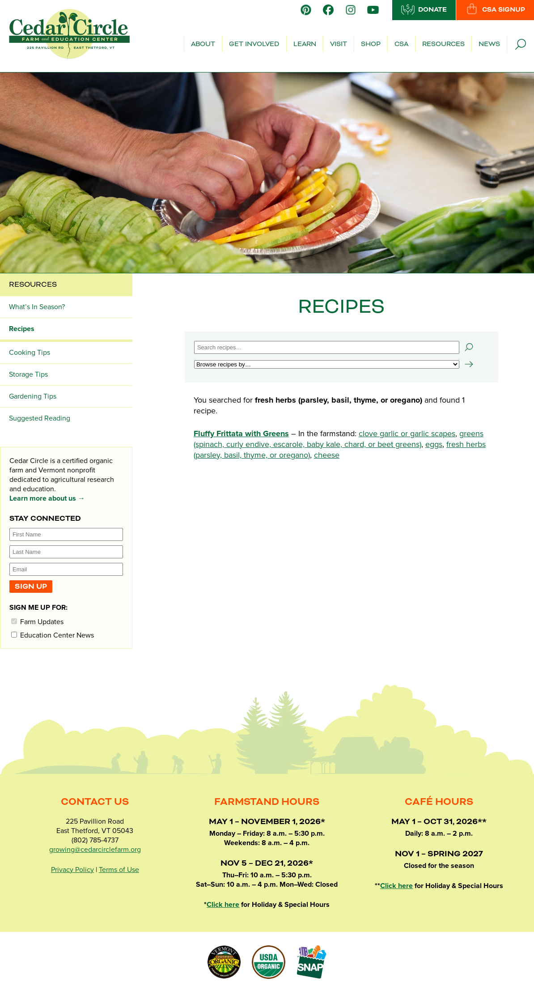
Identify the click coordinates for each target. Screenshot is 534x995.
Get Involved (254, 44)
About (203, 44)
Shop (371, 44)
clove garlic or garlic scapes (407, 433)
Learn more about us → (47, 498)
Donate (424, 9)
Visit (338, 44)
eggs (433, 444)
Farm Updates (37, 621)
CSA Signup (495, 9)
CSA (401, 44)
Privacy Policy (72, 869)
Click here (223, 904)
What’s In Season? (37, 306)
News (489, 44)
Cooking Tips (29, 352)
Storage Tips (28, 374)
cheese (326, 455)
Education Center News (52, 635)
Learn (304, 44)
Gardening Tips (32, 396)
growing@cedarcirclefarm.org (95, 849)
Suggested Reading (39, 418)
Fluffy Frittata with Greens (241, 433)
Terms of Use (119, 869)
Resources (443, 44)
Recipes (21, 328)
